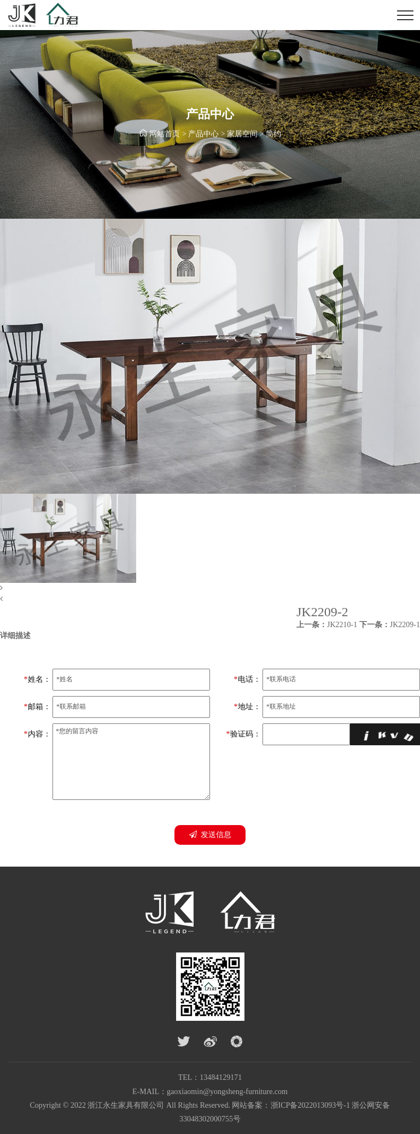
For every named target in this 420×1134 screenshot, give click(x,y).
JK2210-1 (326, 625)
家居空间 (242, 135)
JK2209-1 (389, 625)
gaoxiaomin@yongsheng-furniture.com (227, 1092)
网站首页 (164, 135)
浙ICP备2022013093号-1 (310, 1105)
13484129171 (221, 1077)
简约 (273, 135)
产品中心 (203, 135)
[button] (210, 588)
